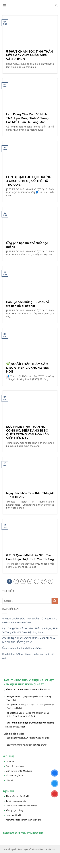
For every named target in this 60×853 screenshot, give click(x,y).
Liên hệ (9, 780)
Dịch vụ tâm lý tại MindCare (19, 770)
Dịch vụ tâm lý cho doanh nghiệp (21, 805)
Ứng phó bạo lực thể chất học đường (22, 648)
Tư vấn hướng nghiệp (16, 801)
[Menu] (4, 5)
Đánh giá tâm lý (13, 815)
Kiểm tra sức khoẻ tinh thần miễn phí (23, 819)
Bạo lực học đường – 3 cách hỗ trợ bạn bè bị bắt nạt (28, 656)
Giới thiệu (10, 761)
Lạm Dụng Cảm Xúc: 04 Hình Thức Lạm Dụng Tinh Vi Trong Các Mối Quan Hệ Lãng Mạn (30, 630)
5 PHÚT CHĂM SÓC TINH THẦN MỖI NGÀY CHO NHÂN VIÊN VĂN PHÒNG (29, 620)
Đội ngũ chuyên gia (15, 766)
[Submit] (55, 601)
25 (43, 581)
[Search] (56, 5)
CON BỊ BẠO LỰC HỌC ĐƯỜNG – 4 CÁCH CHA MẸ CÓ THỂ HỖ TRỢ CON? (28, 640)
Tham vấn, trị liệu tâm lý (17, 796)
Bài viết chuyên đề (14, 775)
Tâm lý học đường (14, 810)
